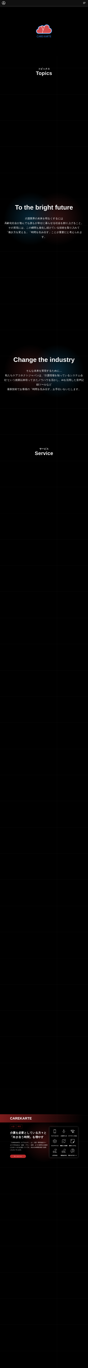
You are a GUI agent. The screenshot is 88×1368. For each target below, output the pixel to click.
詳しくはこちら (18, 1156)
